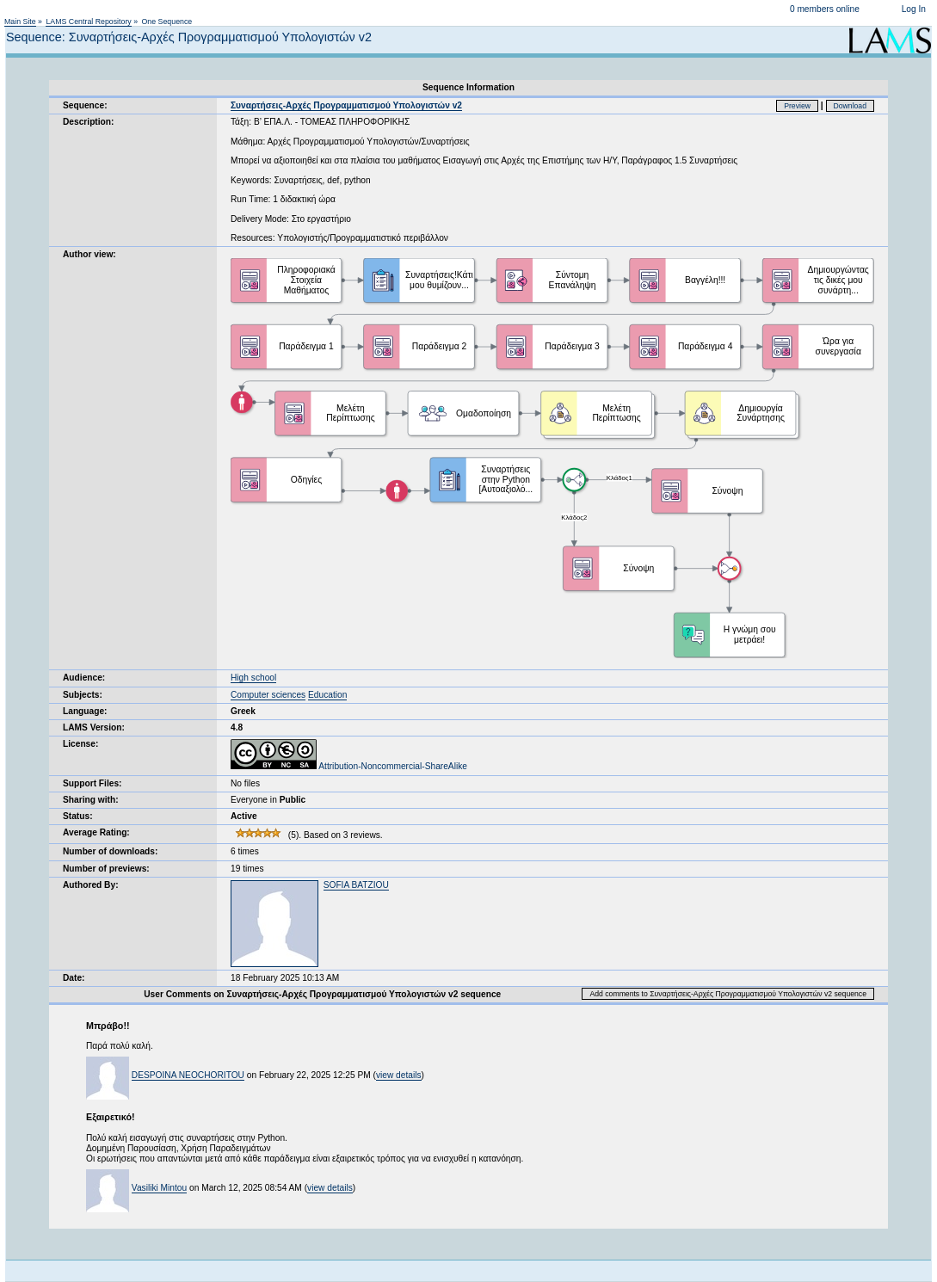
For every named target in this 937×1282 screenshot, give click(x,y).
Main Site (20, 21)
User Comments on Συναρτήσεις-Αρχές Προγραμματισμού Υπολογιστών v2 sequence (322, 994)
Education (327, 695)
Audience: (84, 677)
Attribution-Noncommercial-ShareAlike (349, 766)
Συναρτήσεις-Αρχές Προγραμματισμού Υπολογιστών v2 (346, 105)
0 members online (825, 9)
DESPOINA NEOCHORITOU (188, 1075)
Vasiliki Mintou (159, 1188)
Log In (914, 9)
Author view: (89, 254)
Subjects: (82, 695)
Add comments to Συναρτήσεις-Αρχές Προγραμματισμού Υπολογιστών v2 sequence (727, 993)
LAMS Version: (94, 727)
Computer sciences (268, 695)
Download (850, 106)
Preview (797, 106)
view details (399, 1075)
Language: (85, 711)
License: (80, 744)
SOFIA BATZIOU (356, 885)
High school (253, 677)
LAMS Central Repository (88, 21)
